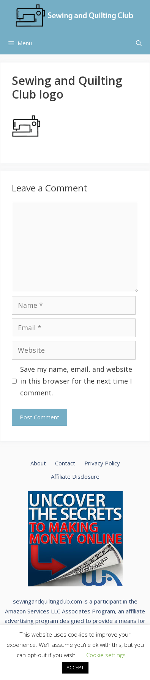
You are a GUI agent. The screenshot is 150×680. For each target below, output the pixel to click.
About (38, 463)
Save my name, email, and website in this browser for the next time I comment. (76, 381)
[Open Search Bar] (139, 43)
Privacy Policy (102, 463)
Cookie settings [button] (106, 655)
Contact (65, 463)
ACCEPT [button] (75, 667)
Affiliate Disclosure (75, 476)
